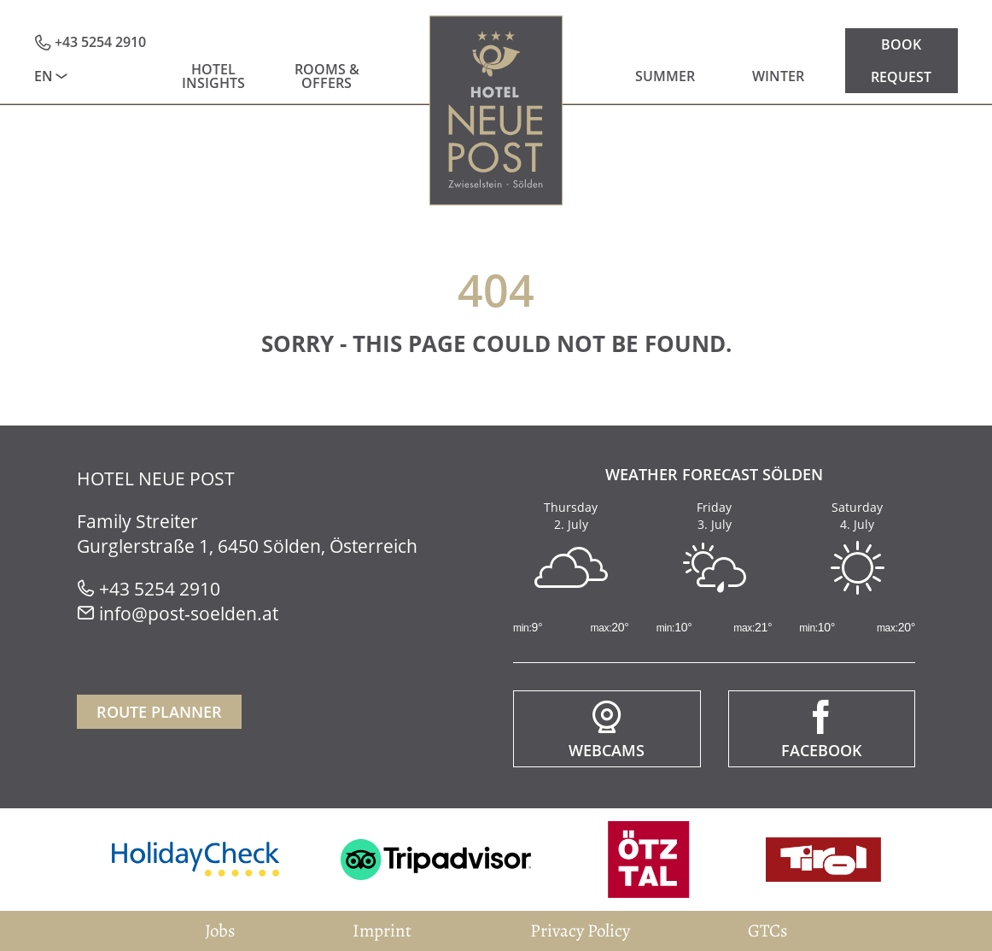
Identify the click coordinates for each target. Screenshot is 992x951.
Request (901, 77)
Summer (665, 76)
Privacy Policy (580, 930)
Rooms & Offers (327, 76)
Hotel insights (213, 76)
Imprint (382, 930)
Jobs (220, 930)
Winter (778, 76)
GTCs (767, 930)
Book (901, 44)
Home (496, 110)
